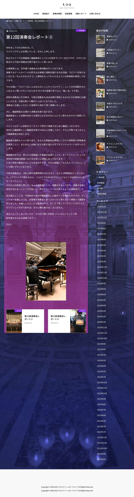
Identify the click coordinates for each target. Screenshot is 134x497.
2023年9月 (101, 344)
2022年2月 (101, 426)
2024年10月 (102, 278)
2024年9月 (101, 283)
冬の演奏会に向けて (115, 117)
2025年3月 (101, 256)
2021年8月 (101, 453)
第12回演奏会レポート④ (58, 317)
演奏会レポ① (112, 36)
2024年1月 (101, 322)
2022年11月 (102, 388)
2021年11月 (102, 443)
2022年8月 (101, 404)
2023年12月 (102, 327)
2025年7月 (101, 234)
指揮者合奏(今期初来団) (116, 90)
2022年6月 (101, 415)
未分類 (100, 188)
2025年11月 (102, 212)
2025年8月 (101, 228)
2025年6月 (101, 239)
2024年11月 (102, 272)
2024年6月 (101, 294)
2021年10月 (102, 448)
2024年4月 (101, 305)
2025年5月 (101, 245)
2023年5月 (101, 360)
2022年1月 (101, 432)
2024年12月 (102, 267)
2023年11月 (102, 333)
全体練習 (100, 182)
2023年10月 (102, 338)
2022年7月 (101, 409)
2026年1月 (101, 206)
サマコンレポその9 (114, 143)
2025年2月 (101, 261)
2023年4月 (101, 366)
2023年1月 (101, 377)
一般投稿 (81, 30)
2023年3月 (101, 371)
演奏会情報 (101, 193)
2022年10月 (102, 393)
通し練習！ (111, 76)
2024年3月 (101, 311)
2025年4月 (101, 250)
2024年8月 (101, 289)
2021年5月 (101, 459)
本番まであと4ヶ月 (114, 103)
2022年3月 (101, 421)
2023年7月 (101, 355)
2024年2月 (101, 316)
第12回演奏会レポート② (32, 317)
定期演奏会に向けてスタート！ (117, 131)
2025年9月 (101, 223)
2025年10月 (102, 217)
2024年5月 (101, 300)
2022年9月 (101, 399)
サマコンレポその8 (114, 157)
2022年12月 (102, 382)
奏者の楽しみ (112, 63)
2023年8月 (101, 349)
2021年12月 (102, 437)
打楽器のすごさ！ (114, 49)
